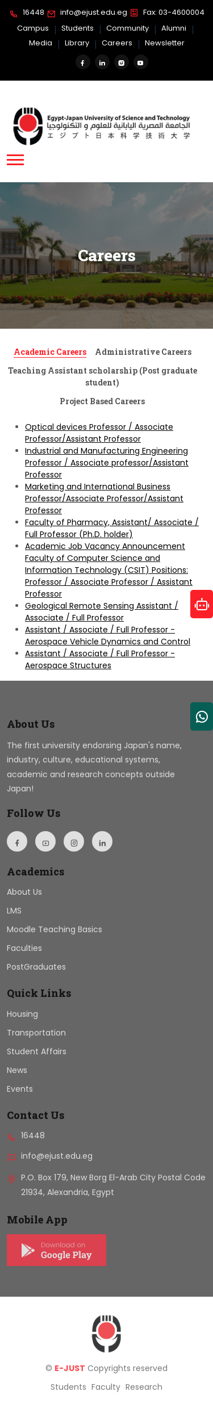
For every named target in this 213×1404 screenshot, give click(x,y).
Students (77, 28)
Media (40, 42)
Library (77, 42)
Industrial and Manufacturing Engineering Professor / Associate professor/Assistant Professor (107, 462)
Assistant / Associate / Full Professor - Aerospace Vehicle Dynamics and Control (107, 635)
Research (144, 1396)
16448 (26, 13)
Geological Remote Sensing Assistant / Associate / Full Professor (101, 611)
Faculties (24, 957)
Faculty (105, 1396)
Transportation (36, 1041)
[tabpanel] (106, 546)
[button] (15, 160)
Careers (117, 42)
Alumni (173, 28)
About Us (24, 901)
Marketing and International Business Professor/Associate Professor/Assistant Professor (104, 498)
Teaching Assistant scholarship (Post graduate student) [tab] (102, 376)
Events (20, 1097)
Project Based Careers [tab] (102, 401)
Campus (33, 28)
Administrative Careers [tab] (143, 351)
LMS (14, 919)
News (17, 1078)
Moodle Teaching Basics (54, 938)
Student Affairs (36, 1060)
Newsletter (165, 42)
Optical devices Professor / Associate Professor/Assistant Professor (99, 433)
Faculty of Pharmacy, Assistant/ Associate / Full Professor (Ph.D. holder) (112, 528)
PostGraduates (36, 976)
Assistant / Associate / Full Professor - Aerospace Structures (100, 659)
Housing (22, 1022)
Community (127, 28)
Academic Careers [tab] (50, 351)
